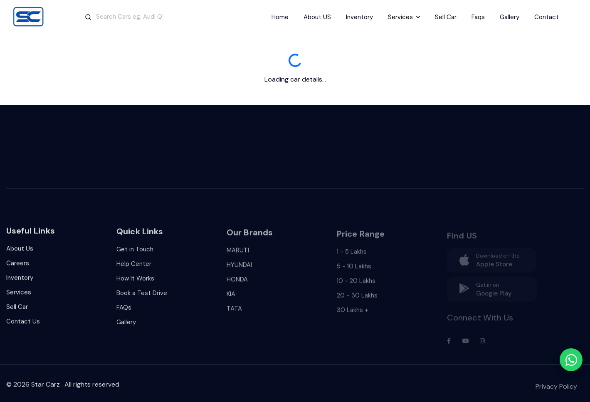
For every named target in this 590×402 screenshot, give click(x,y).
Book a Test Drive (141, 296)
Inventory (359, 17)
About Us (19, 251)
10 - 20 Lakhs (356, 284)
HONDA (237, 283)
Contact (546, 17)
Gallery (509, 17)
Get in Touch (134, 252)
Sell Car (446, 17)
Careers (17, 265)
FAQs (123, 310)
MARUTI (238, 254)
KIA (231, 298)
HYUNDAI (239, 269)
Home (280, 17)
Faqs (478, 17)
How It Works (135, 281)
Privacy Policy (556, 390)
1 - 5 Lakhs (352, 255)
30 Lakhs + (352, 314)
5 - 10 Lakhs (354, 270)
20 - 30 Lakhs (357, 299)
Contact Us (23, 324)
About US (317, 17)
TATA (234, 312)
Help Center (133, 267)
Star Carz (45, 386)
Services (18, 294)
